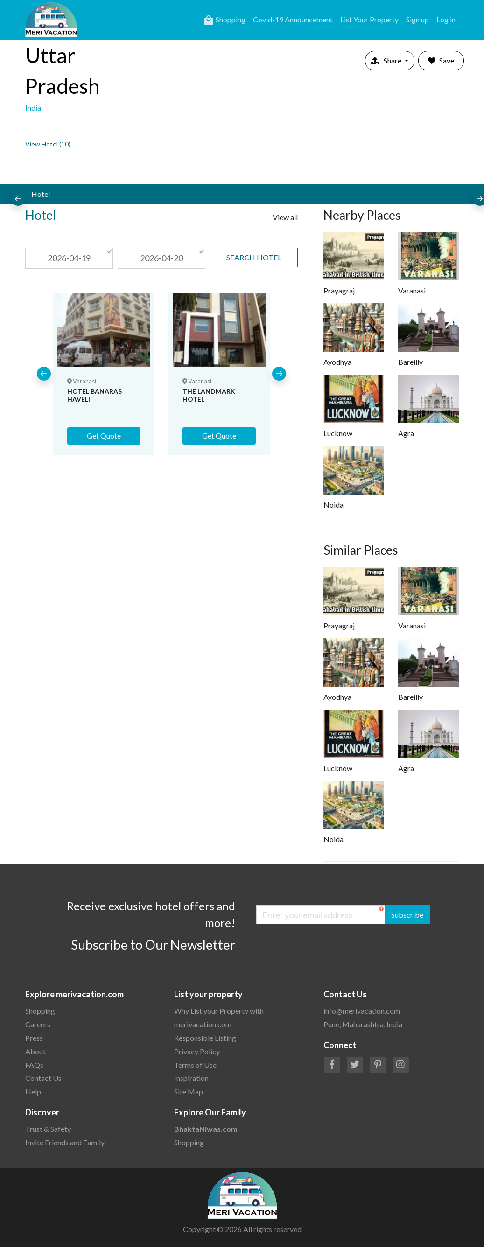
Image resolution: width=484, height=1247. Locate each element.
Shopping (224, 20)
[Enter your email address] (320, 914)
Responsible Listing (205, 1037)
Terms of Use (195, 1064)
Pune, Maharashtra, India (362, 1024)
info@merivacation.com (361, 1010)
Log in (446, 19)
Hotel (40, 193)
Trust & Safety (48, 1128)
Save (441, 60)
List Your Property (369, 19)
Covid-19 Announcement (293, 19)
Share (387, 60)
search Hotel (253, 257)
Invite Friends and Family (65, 1142)
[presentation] (18, 199)
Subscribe (407, 914)
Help (33, 1091)
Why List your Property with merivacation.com (219, 1017)
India (33, 107)
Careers (37, 1024)
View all (285, 217)
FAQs (34, 1064)
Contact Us (43, 1077)
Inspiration (191, 1077)
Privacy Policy (197, 1051)
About (35, 1051)
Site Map (188, 1091)
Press (34, 1037)
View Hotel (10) (47, 144)
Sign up (417, 19)
